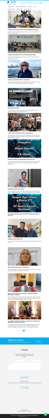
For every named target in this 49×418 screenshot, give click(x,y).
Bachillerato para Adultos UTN (15, 239)
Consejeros (30, 6)
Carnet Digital (29, 2)
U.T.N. (19, 411)
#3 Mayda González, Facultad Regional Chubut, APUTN (21, 159)
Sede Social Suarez (11, 9)
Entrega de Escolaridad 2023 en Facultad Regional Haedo (22, 54)
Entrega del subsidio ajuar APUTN (16, 189)
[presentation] (24, 373)
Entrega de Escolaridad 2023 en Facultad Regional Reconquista (23, 29)
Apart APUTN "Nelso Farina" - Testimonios (18, 267)
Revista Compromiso (27, 9)
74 (20, 330)
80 (30, 330)
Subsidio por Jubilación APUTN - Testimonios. (19, 79)
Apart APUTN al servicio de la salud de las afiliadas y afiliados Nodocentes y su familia (23, 294)
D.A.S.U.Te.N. (24, 411)
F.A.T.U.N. (29, 411)
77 (25, 330)
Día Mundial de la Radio (13, 108)
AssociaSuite (28, 416)
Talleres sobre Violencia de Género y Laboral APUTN (20, 133)
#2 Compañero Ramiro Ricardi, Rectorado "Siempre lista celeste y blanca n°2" (24, 214)
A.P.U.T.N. (34, 6)
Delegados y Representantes (21, 6)
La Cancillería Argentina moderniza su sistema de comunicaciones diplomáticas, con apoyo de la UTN (24, 321)
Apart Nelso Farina (19, 9)
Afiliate (22, 2)
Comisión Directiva (11, 6)
